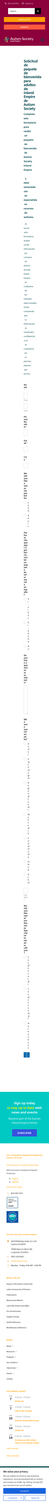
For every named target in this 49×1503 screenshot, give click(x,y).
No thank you (28, 1035)
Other (29, 878)
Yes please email (29, 1004)
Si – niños (28, 608)
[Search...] (21, 11)
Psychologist (29, 768)
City (25, 458)
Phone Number (26, 422)
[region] (24, 1485)
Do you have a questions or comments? (26, 669)
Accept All (24, 1491)
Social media (29, 847)
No (28, 647)
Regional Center (29, 796)
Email (26, 441)
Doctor (29, 749)
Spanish (15, 1181)
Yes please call (29, 971)
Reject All (35, 1498)
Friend (29, 865)
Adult (28, 521)
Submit (27, 1055)
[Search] (38, 11)
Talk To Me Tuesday (23, 1411)
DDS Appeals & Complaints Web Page (22, 1165)
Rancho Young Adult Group (27, 1421)
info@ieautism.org (19, 1261)
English (15, 1178)
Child (28, 506)
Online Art (19, 1401)
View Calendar (12, 1448)
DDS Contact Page (14, 1187)
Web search (29, 824)
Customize (12, 1498)
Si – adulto (28, 632)
